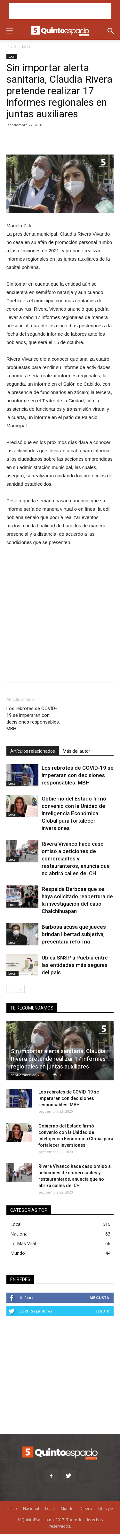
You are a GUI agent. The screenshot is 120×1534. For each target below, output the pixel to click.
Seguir (102, 1311)
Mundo (17, 1253)
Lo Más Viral (23, 1243)
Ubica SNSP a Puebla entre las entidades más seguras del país (75, 965)
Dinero (86, 1508)
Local (27, 46)
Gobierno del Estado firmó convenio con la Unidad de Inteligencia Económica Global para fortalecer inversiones (74, 813)
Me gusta (99, 1297)
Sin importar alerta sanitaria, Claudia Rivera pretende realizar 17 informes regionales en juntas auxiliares (58, 1059)
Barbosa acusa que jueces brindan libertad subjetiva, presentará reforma (74, 934)
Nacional (19, 1234)
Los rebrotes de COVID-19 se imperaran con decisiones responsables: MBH (33, 719)
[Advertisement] (60, 11)
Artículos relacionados (32, 751)
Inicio (11, 46)
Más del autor (76, 751)
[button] (111, 31)
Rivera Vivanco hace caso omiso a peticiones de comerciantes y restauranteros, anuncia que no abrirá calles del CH (76, 858)
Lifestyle (105, 1508)
